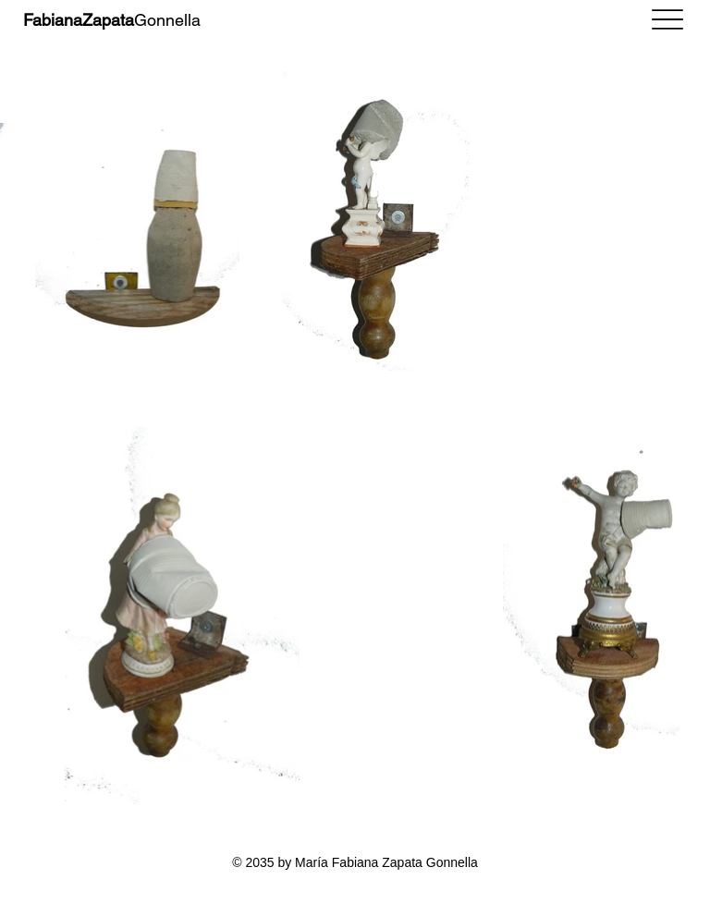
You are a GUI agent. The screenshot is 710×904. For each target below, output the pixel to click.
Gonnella (112, 20)
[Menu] (668, 19)
